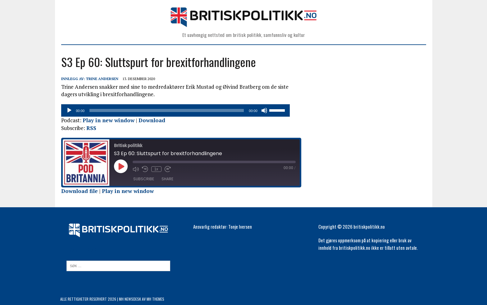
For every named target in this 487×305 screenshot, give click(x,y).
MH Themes (155, 299)
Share (166, 179)
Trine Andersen (101, 78)
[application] (181, 110)
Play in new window (108, 120)
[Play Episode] (120, 166)
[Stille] (276, 110)
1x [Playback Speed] (155, 169)
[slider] (172, 110)
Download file (78, 191)
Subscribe (142, 179)
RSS (90, 128)
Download (151, 120)
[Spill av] (68, 110)
